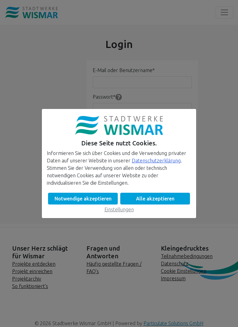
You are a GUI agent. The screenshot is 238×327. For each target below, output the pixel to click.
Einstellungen (119, 209)
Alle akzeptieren (155, 198)
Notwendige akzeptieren (83, 198)
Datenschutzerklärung (156, 160)
